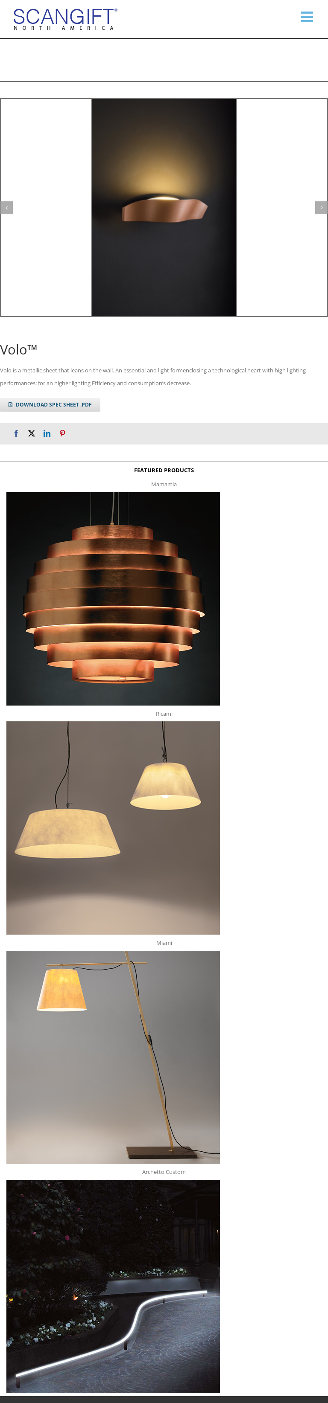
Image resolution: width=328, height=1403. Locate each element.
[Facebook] (16, 434)
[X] (31, 434)
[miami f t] (113, 953)
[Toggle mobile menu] (308, 16)
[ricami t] (113, 724)
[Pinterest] (62, 434)
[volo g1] (164, 207)
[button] (6, 207)
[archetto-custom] (113, 1182)
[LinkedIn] (47, 434)
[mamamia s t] (113, 495)
